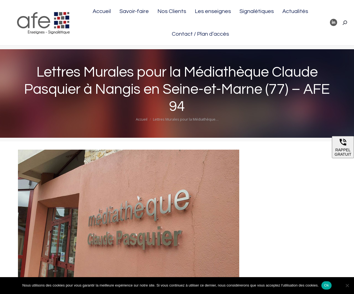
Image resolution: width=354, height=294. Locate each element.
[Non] (347, 285)
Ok (326, 285)
